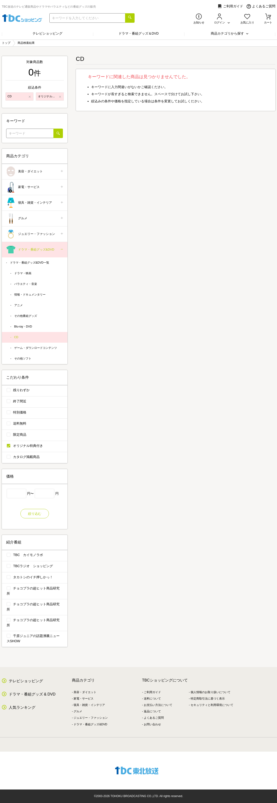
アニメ (18, 305)
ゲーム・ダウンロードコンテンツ (35, 348)
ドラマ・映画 (22, 273)
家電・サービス (35, 187)
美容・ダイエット (35, 171)
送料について (152, 698)
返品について (152, 711)
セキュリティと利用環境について (212, 705)
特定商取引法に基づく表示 (208, 698)
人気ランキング (22, 707)
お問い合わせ (152, 724)
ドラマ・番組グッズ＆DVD (138, 33)
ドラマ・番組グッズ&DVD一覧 (29, 262)
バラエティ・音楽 (25, 284)
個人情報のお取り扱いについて (210, 692)
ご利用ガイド (230, 6)
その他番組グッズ (25, 316)
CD (16, 337)
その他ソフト (22, 358)
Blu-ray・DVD (23, 326)
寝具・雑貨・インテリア (35, 202)
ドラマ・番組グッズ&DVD (35, 249)
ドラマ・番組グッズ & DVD (32, 694)
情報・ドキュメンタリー (30, 294)
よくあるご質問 (261, 6)
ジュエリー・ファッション (35, 234)
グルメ (35, 218)
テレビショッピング (47, 33)
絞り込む (34, 514)
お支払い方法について (158, 705)
